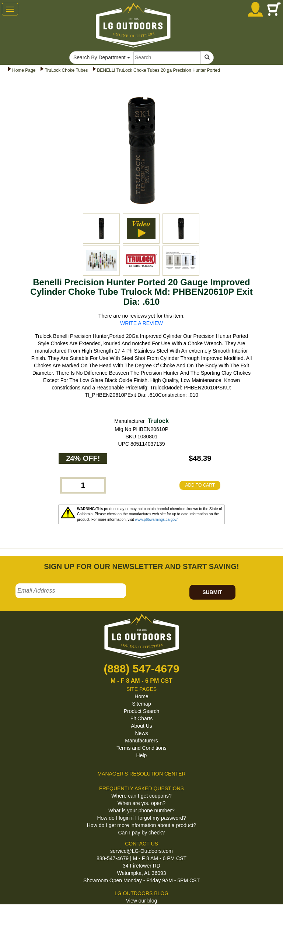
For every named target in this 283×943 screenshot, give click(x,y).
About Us (141, 726)
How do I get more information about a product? (141, 825)
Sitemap (141, 704)
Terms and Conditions (141, 748)
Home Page (23, 70)
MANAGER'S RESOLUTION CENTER (141, 774)
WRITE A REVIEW (141, 323)
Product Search (142, 711)
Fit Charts (141, 718)
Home (141, 696)
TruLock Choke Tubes (66, 70)
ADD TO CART (200, 485)
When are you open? (141, 803)
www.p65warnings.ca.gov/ (156, 520)
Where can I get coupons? (141, 796)
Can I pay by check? (141, 833)
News (141, 733)
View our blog (141, 901)
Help (141, 755)
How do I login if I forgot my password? (141, 818)
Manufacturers (141, 741)
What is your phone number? (141, 810)
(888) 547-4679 (141, 669)
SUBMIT (212, 592)
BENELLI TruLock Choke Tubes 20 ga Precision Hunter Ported (158, 70)
